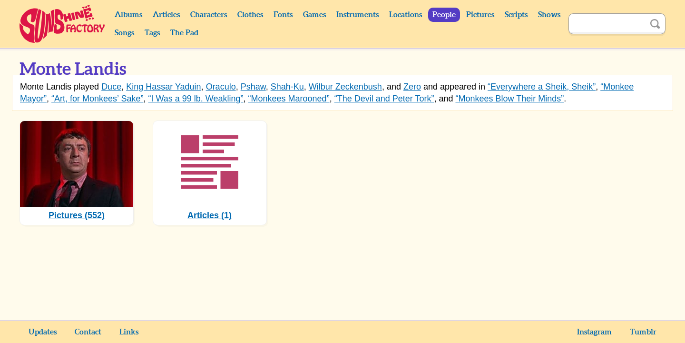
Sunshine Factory (63, 24)
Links (128, 332)
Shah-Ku (287, 86)
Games (314, 15)
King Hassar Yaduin (163, 86)
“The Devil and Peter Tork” (384, 98)
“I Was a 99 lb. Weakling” (195, 98)
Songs (124, 33)
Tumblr (643, 332)
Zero (412, 86)
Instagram (594, 332)
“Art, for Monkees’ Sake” (97, 98)
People (444, 15)
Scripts (516, 15)
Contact (88, 332)
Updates (43, 332)
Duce (111, 86)
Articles (166, 15)
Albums (128, 15)
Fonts (283, 15)
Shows (549, 15)
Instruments (357, 15)
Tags (152, 33)
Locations (405, 15)
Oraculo (221, 86)
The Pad (184, 33)
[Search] (606, 23)
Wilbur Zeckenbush (345, 86)
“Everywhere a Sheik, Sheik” (542, 86)
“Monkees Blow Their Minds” (509, 98)
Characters (208, 15)
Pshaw (253, 86)
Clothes (250, 15)
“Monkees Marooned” (289, 98)
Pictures (480, 15)
